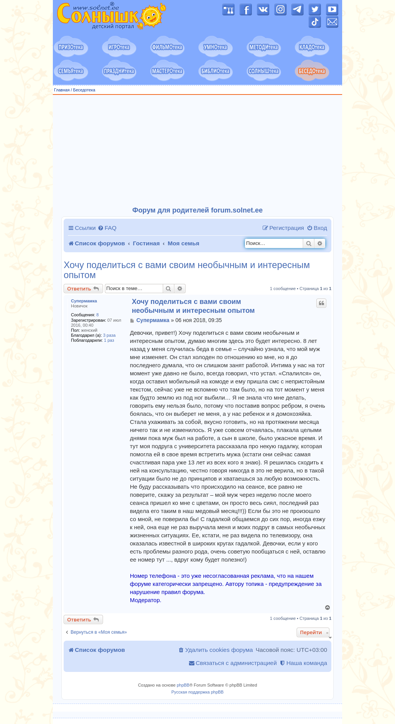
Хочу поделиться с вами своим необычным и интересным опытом (187, 270)
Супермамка (84, 301)
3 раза (109, 335)
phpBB (183, 685)
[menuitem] (107, 228)
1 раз (109, 340)
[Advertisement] (197, 151)
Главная (62, 90)
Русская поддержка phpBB (197, 692)
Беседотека (84, 90)
